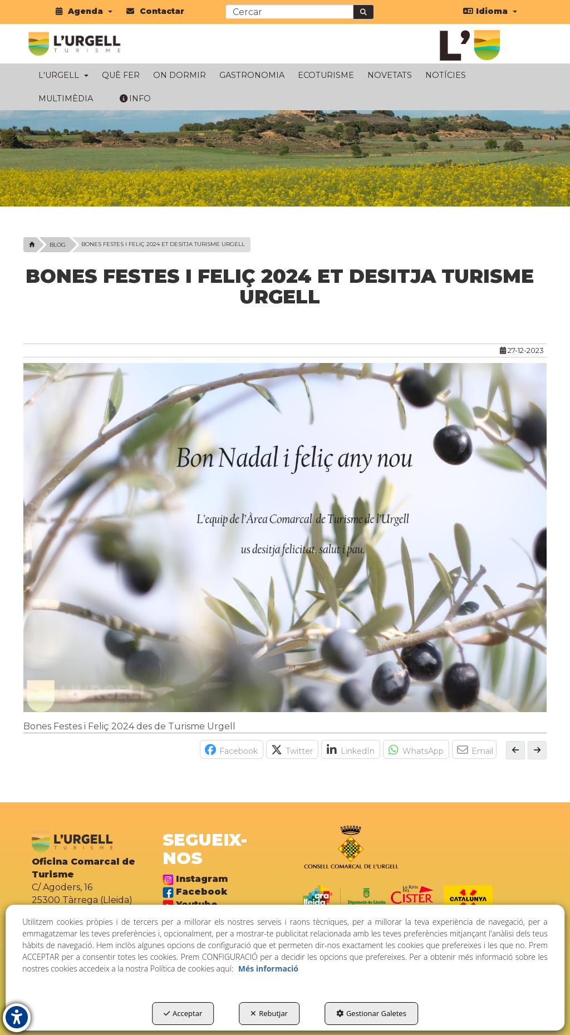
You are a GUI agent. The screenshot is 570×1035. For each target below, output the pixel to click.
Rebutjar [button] (269, 1013)
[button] (84, 11)
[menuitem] (84, 11)
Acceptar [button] (183, 1013)
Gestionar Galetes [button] (371, 1013)
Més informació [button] (268, 968)
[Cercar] (363, 11)
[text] (289, 11)
